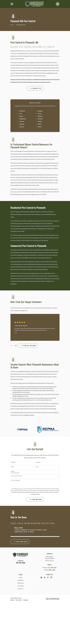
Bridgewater (23, 119)
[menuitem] (12, 600)
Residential (20, 580)
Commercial (20, 583)
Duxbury (40, 121)
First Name (13, 462)
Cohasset (22, 121)
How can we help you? (15, 480)
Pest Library (20, 586)
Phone (12, 466)
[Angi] (58, 577)
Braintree (40, 116)
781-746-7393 (20, 563)
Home (20, 577)
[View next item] (15, 345)
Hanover (22, 127)
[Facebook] (48, 577)
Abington (40, 111)
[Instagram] (51, 577)
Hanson (40, 127)
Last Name (38, 462)
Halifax (39, 124)
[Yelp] (44, 577)
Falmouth (22, 124)
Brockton (40, 119)
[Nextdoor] (54, 577)
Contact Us (20, 589)
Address (13, 471)
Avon (21, 113)
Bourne (21, 116)
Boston (40, 113)
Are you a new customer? (16, 475)
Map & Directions (49, 560)
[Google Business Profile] (41, 577)
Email (37, 466)
